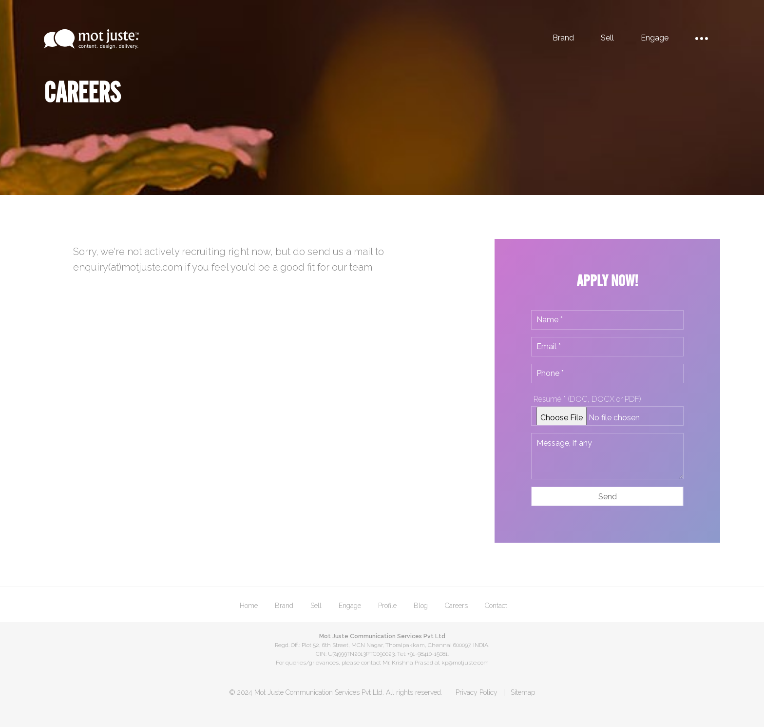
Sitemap (523, 692)
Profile (387, 605)
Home (249, 605)
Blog (421, 605)
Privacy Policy (476, 692)
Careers (456, 605)
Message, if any (607, 456)
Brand (563, 37)
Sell (607, 37)
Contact (496, 605)
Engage (654, 37)
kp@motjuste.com (465, 662)
